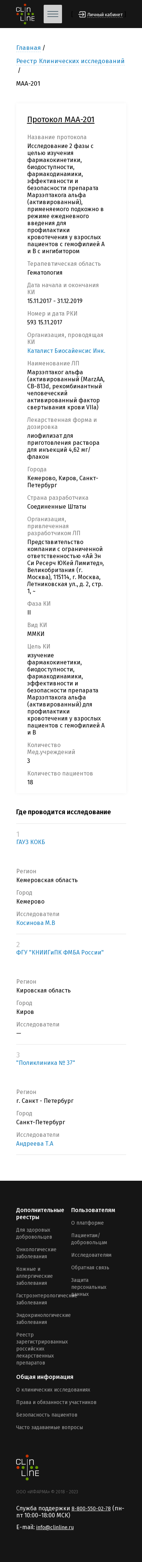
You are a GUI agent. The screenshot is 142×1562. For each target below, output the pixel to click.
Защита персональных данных (88, 1287)
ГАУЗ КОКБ (30, 842)
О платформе (87, 1223)
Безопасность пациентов (46, 1415)
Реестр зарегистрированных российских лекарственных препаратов (42, 1349)
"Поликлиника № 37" (45, 1062)
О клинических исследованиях (53, 1390)
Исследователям (91, 1255)
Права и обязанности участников (56, 1402)
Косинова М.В (35, 922)
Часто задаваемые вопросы (49, 1427)
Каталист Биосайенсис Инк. (66, 350)
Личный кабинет (105, 14)
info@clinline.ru (55, 1527)
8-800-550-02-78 (91, 1509)
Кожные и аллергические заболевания (34, 1276)
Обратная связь (90, 1268)
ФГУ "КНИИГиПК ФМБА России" (60, 952)
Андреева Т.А (34, 1143)
